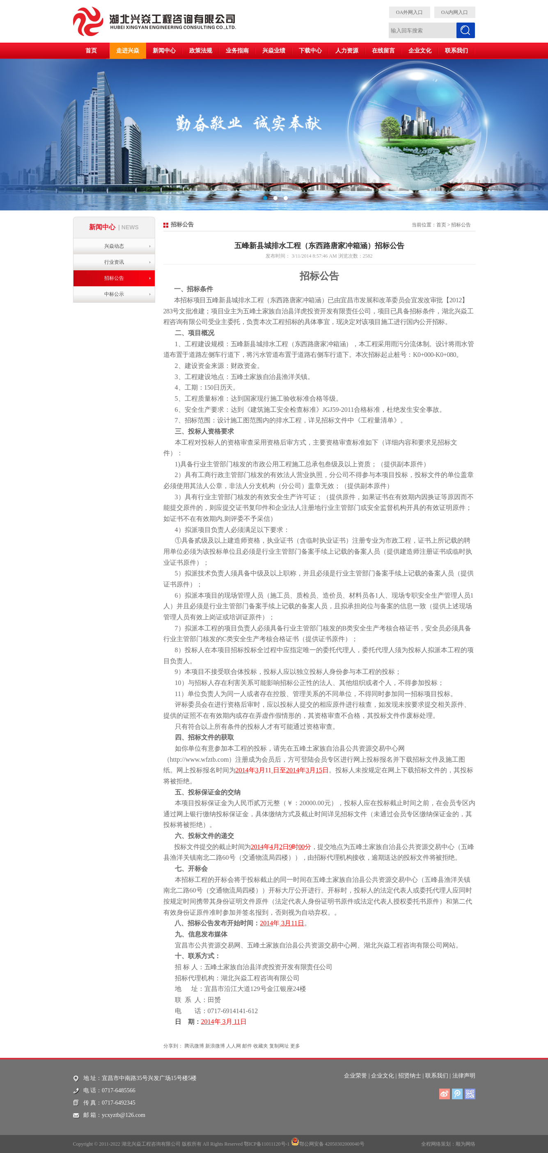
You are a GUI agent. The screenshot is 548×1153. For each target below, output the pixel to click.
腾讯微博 (194, 1046)
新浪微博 (215, 1046)
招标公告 (114, 278)
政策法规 (200, 51)
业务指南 (237, 51)
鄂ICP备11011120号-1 (266, 1144)
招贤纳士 (409, 1076)
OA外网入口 (409, 12)
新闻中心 (164, 51)
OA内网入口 (454, 12)
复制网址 (279, 1046)
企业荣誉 (355, 1076)
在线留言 (383, 51)
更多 (295, 1046)
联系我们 (456, 51)
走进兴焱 (127, 51)
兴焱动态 (114, 246)
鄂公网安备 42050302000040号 (328, 1141)
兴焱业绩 (273, 51)
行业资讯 (114, 262)
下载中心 (310, 51)
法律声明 (463, 1076)
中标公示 (114, 294)
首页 (91, 51)
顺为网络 (465, 1144)
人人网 (233, 1046)
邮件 (247, 1046)
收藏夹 (260, 1046)
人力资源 (346, 51)
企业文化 (419, 51)
